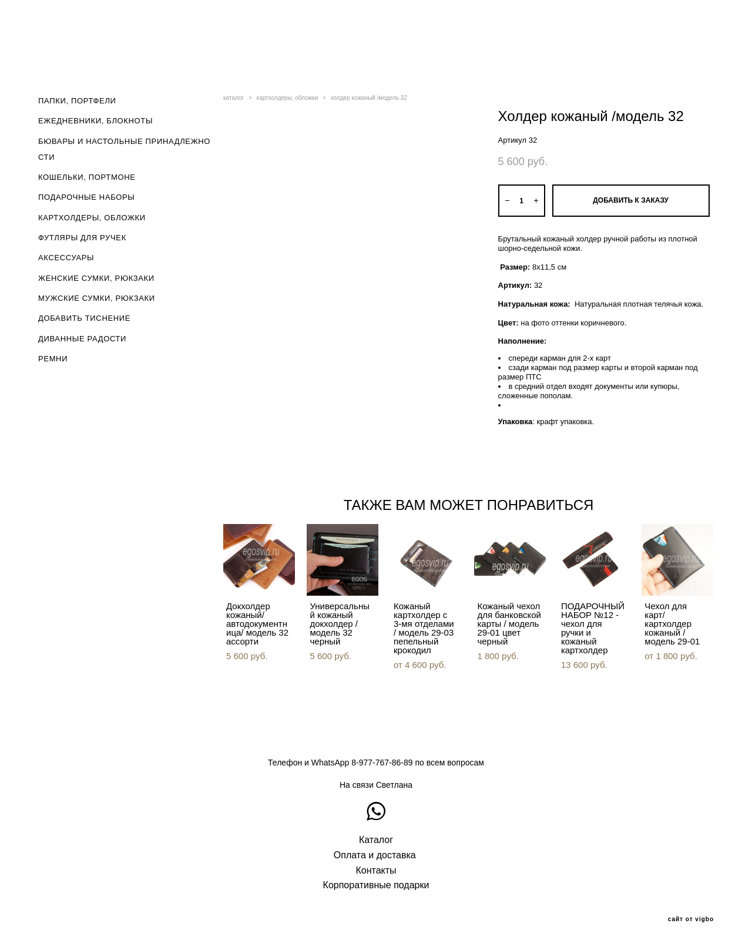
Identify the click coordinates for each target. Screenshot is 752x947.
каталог (233, 98)
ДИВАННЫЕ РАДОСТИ (82, 338)
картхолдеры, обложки (287, 98)
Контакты (375, 870)
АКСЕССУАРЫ (66, 257)
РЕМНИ (53, 358)
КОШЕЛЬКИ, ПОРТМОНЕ (87, 177)
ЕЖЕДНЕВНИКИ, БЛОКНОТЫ (95, 120)
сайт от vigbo (691, 919)
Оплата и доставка (375, 855)
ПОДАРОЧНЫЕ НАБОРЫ (86, 197)
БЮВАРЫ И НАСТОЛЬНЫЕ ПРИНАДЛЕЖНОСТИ (124, 149)
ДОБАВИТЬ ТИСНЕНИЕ (84, 318)
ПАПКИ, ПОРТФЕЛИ (77, 100)
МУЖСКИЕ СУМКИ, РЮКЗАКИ (96, 298)
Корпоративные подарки (376, 885)
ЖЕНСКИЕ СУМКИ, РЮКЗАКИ (96, 278)
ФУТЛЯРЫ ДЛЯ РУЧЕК (82, 237)
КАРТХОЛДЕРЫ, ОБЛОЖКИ (92, 217)
